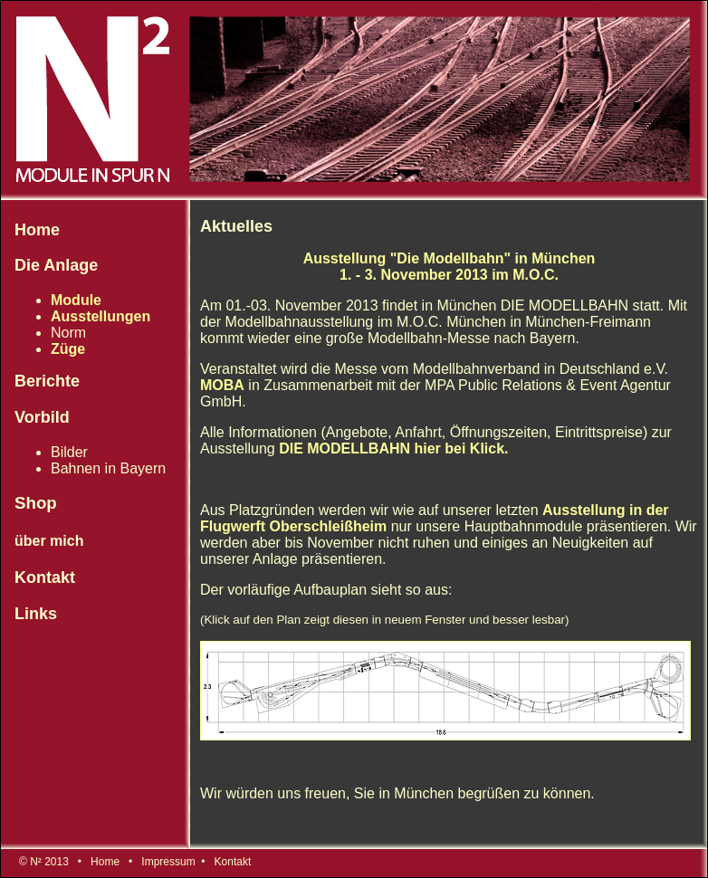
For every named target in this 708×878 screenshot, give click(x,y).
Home (37, 230)
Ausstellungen (100, 316)
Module (76, 300)
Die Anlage (56, 265)
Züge (68, 349)
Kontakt (44, 577)
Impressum (168, 861)
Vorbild (42, 417)
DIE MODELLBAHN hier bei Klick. (393, 448)
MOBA (222, 385)
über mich (48, 541)
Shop (35, 502)
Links (35, 614)
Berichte (47, 381)
